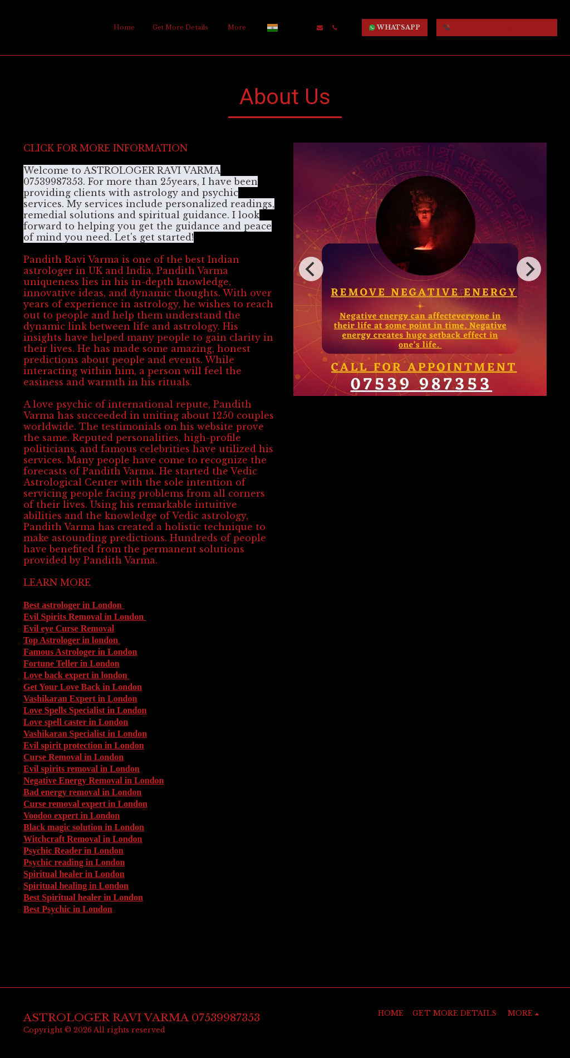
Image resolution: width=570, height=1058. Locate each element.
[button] (290, 28)
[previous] (311, 269)
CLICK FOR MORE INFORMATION (106, 148)
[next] (529, 269)
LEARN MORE (58, 582)
